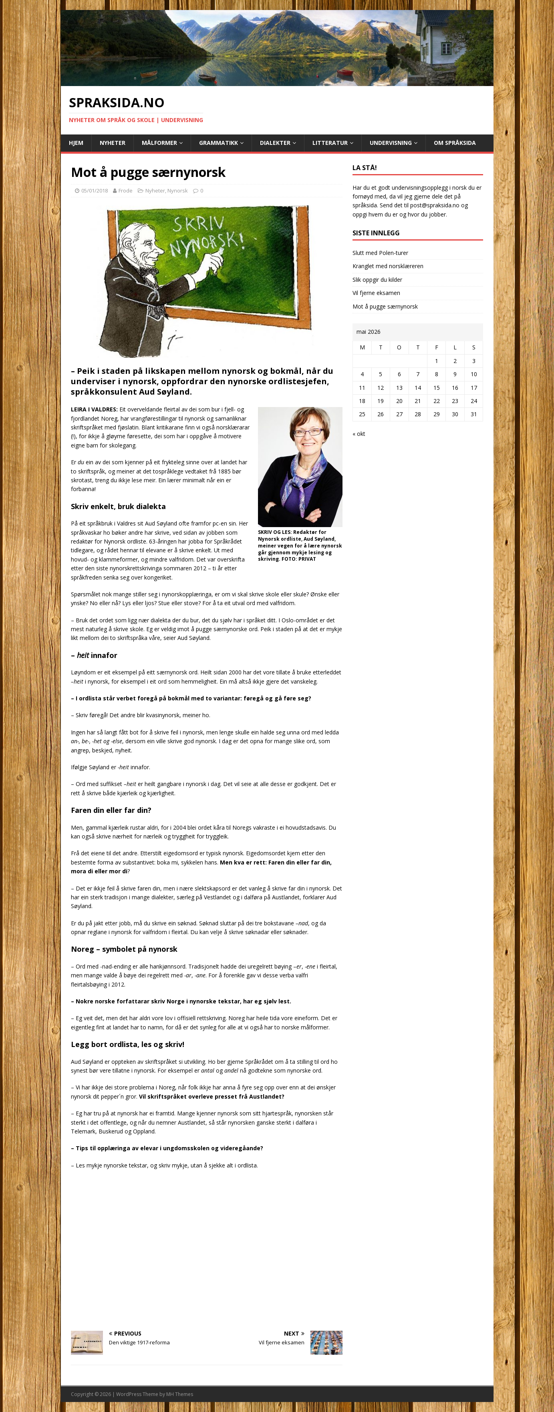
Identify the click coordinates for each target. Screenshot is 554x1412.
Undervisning (391, 142)
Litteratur (330, 142)
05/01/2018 (94, 190)
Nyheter (112, 142)
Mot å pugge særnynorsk (385, 306)
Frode (126, 190)
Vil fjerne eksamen (376, 293)
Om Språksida (455, 142)
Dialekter (275, 142)
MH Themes (179, 1394)
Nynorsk (177, 190)
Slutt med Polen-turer (380, 253)
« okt (359, 433)
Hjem (76, 142)
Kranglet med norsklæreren (388, 266)
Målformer (159, 142)
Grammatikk (218, 142)
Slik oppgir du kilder (377, 279)
